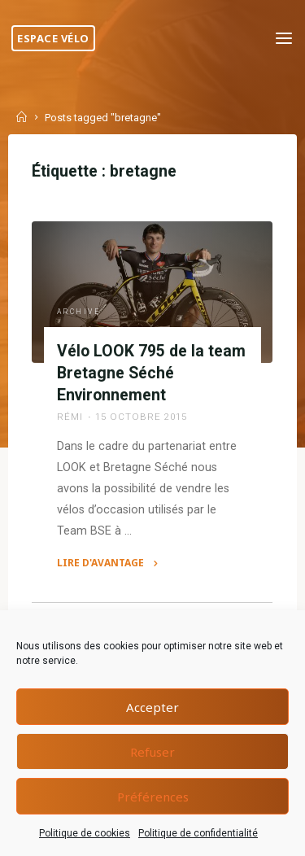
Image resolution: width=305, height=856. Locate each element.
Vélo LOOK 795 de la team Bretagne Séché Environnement (151, 373)
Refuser (152, 752)
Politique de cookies (84, 833)
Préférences (153, 796)
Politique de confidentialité (198, 833)
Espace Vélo (53, 38)
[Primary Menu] (284, 38)
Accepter (152, 707)
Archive (79, 312)
